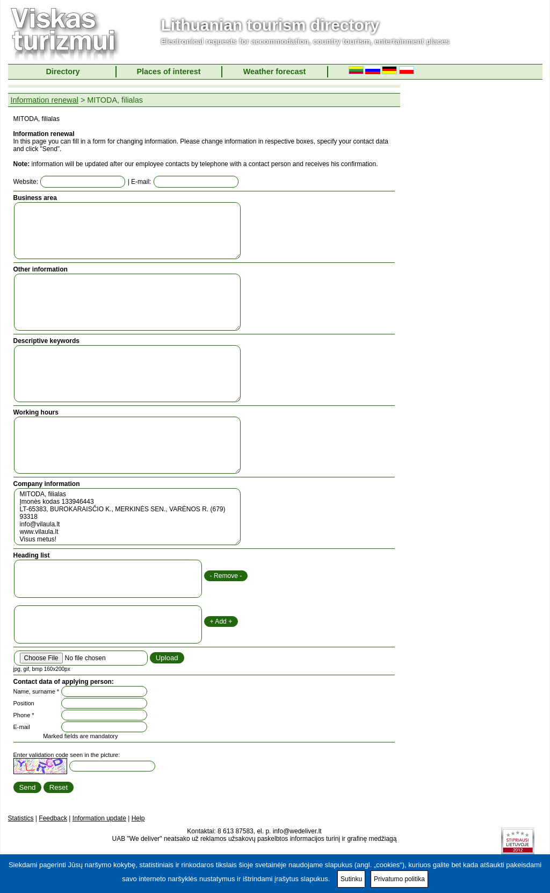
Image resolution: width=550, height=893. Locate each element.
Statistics (21, 818)
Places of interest (168, 71)
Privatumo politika (399, 879)
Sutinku (351, 879)
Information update (99, 818)
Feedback (53, 818)
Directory (62, 71)
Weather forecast (274, 71)
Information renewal (44, 100)
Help (138, 818)
